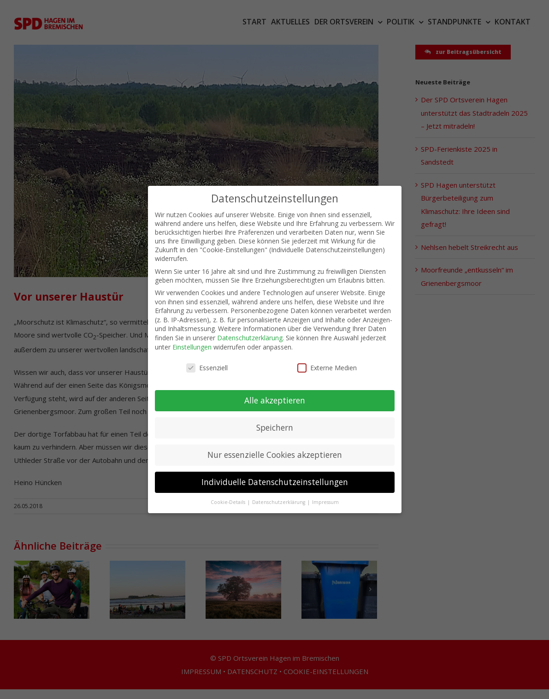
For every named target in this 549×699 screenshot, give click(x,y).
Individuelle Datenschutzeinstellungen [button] (274, 474)
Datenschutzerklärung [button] (279, 494)
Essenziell (207, 359)
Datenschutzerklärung (250, 330)
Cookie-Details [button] (229, 494)
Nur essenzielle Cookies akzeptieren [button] (274, 446)
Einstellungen (192, 338)
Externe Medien (327, 359)
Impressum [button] (325, 494)
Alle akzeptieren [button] (274, 392)
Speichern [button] (274, 419)
